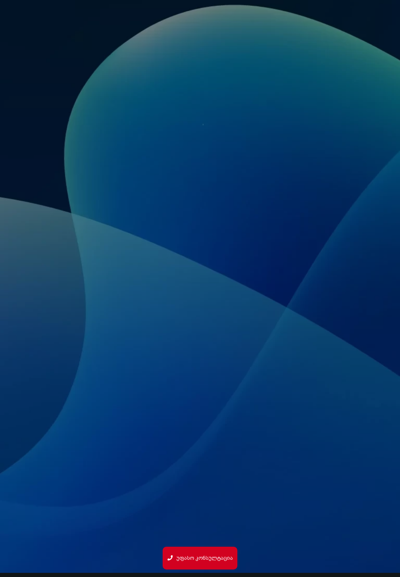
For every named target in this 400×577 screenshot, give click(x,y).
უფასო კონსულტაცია (200, 558)
